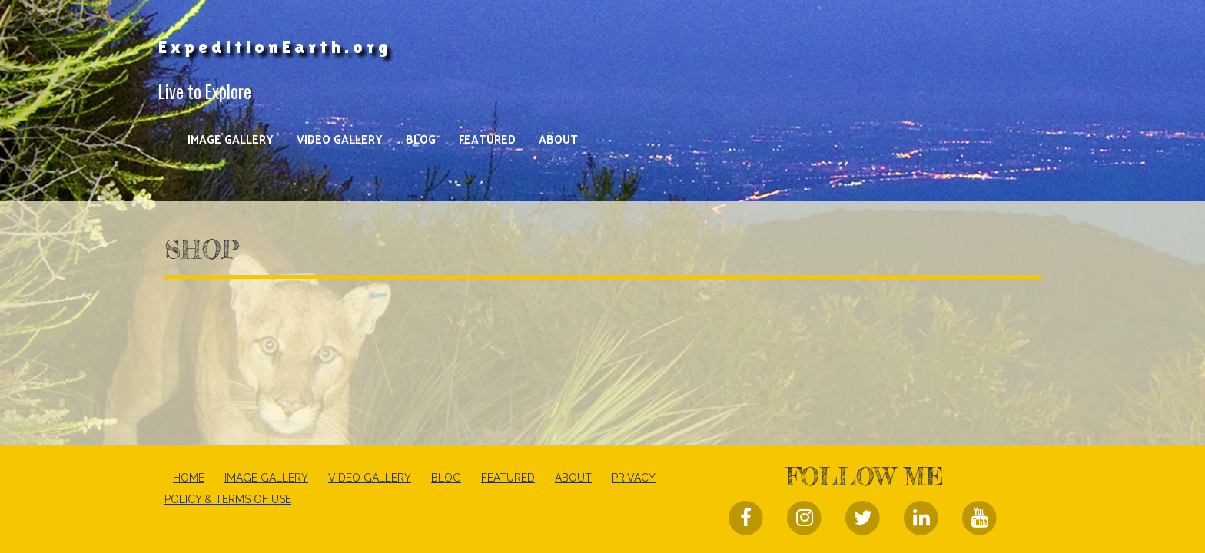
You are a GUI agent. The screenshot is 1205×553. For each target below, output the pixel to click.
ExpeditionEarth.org (274, 47)
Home (188, 478)
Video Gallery (340, 138)
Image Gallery (231, 138)
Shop (201, 249)
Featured (487, 138)
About (558, 138)
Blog (421, 138)
